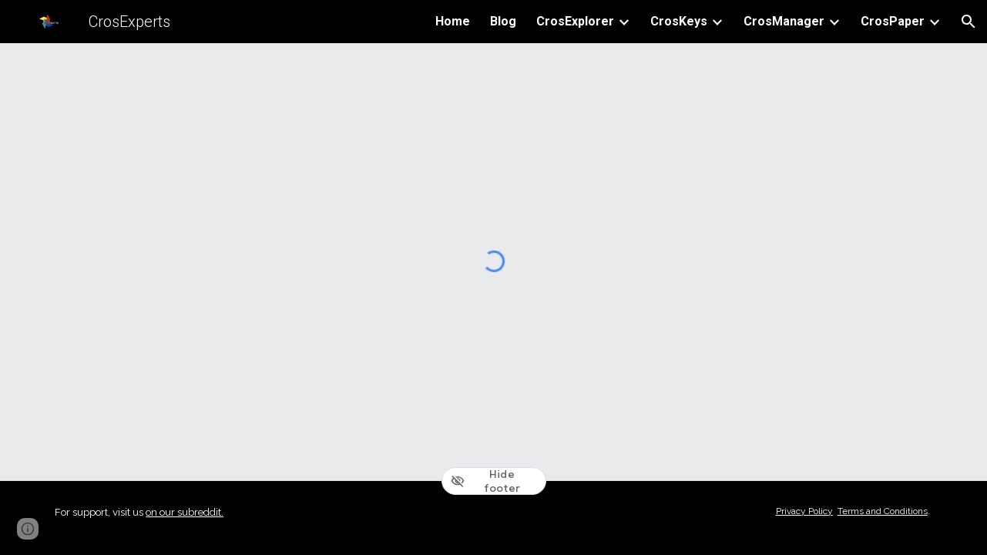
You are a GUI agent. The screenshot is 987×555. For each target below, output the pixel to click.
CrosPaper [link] (893, 21)
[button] (968, 21)
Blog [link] (503, 21)
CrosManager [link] (784, 21)
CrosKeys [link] (678, 21)
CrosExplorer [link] (575, 21)
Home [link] (452, 21)
